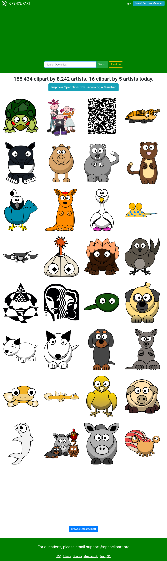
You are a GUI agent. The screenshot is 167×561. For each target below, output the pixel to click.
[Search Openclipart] (70, 64)
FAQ (58, 556)
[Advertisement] (83, 34)
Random (116, 64)
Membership (91, 556)
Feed (103, 556)
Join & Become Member (148, 3)
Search (102, 64)
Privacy (67, 556)
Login (127, 3)
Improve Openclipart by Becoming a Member (83, 87)
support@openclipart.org (107, 547)
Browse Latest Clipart (83, 528)
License (77, 556)
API (108, 556)
